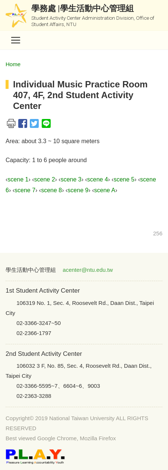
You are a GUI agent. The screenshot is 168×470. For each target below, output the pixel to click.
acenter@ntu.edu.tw (87, 270)
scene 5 (124, 179)
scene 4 (97, 179)
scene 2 (44, 179)
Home (13, 64)
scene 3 (71, 179)
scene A (104, 190)
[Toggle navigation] (16, 40)
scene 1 (17, 179)
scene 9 (77, 190)
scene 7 (25, 190)
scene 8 (51, 190)
